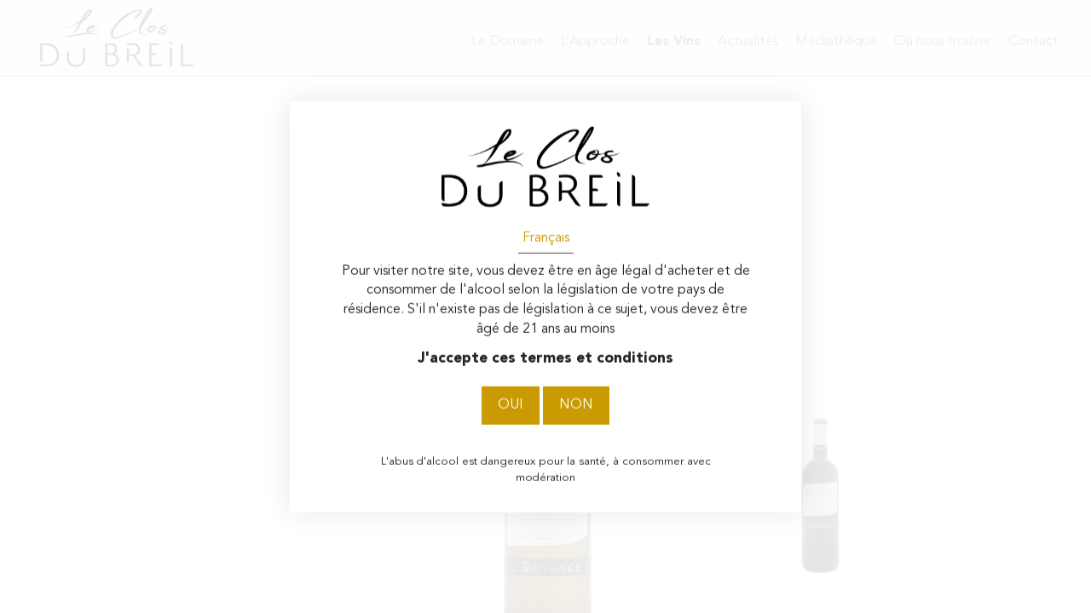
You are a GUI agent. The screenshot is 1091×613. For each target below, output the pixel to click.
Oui (510, 405)
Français (545, 237)
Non (576, 405)
